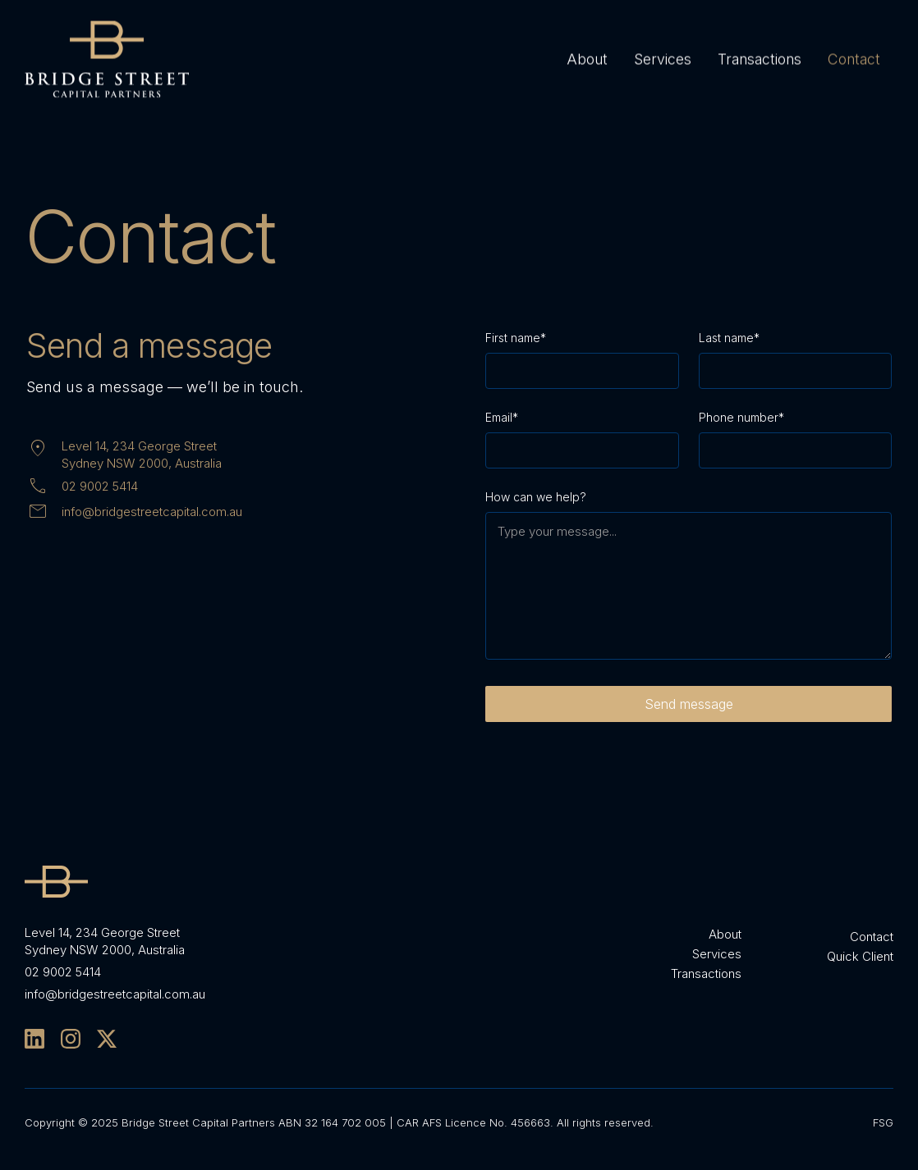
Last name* (729, 338)
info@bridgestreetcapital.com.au (152, 511)
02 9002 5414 (100, 486)
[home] (107, 59)
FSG (883, 1122)
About (587, 57)
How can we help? (535, 497)
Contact (854, 57)
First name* (515, 338)
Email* (501, 417)
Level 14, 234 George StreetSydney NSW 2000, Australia (142, 454)
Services (662, 57)
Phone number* (741, 417)
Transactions (759, 57)
